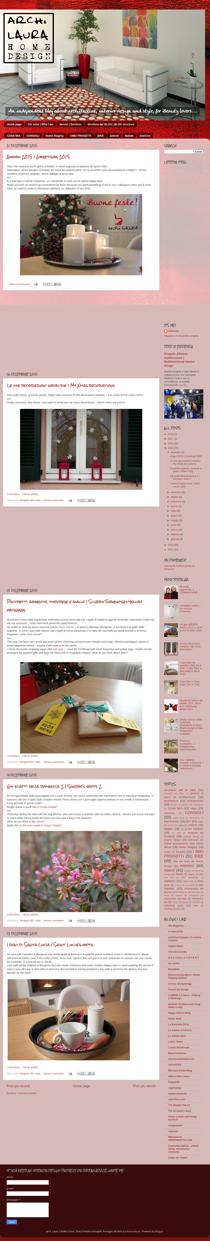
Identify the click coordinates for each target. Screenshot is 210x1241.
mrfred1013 (174, 1064)
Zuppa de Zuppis (177, 1157)
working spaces (172, 908)
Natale (179, 874)
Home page (14, 124)
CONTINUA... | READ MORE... (23, 494)
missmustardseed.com (181, 1059)
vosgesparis (175, 1125)
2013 (171, 549)
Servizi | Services (70, 124)
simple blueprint (177, 1093)
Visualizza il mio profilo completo (181, 336)
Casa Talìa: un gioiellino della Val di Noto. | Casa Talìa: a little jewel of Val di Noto (191, 668)
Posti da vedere (173, 895)
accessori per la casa (180, 790)
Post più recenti (18, 1086)
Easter (170, 825)
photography (191, 888)
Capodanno (198, 805)
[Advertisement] (36, 331)
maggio (175, 520)
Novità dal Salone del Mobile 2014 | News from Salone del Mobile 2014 (191, 704)
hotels (167, 852)
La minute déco (177, 1036)
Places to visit (184, 892)
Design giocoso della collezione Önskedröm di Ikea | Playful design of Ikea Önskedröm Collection (191, 726)
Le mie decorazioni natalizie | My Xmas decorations (61, 385)
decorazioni (171, 821)
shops (175, 902)
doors (200, 821)
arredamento (195, 800)
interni (169, 870)
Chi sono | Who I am (40, 124)
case (194, 808)
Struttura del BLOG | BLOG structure (111, 124)
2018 (171, 434)
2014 (171, 544)
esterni (114, 135)
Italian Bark (174, 1018)
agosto (175, 506)
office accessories (189, 878)
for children (195, 828)
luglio (174, 511)
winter (195, 906)
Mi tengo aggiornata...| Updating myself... (189, 589)
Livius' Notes (175, 1041)
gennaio (175, 539)
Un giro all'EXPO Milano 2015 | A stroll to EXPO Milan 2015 (191, 627)
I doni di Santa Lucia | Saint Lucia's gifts (50, 945)
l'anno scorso (66, 627)
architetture (171, 800)
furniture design (191, 836)
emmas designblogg (179, 983)
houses (180, 851)
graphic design (172, 840)
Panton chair (188, 881)
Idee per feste (181, 861)
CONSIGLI (33, 135)
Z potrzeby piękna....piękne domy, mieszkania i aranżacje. (183, 1148)
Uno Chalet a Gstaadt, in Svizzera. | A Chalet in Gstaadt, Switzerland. (191, 764)
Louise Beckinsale (178, 1047)
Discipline (174, 969)
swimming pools (173, 905)
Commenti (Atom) (26, 1093)
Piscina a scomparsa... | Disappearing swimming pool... (189, 745)
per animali (190, 885)
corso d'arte (178, 818)
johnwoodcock (133, 1231)
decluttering (195, 818)
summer (196, 902)
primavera (194, 895)
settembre (176, 501)
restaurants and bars (175, 898)
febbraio (175, 534)
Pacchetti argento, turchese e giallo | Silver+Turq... (185, 470)
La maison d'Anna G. (180, 1030)
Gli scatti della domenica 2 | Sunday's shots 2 (54, 786)
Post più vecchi (144, 1086)
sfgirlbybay (174, 1088)
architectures (187, 797)
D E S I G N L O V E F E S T (183, 957)
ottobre (175, 497)
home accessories (176, 843)
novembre (176, 492)
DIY (188, 821)
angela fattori (175, 946)
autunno (185, 805)
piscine (168, 892)
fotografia (193, 833)
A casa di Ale (175, 931)
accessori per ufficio (174, 793)
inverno (187, 871)
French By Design (178, 989)
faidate (129, 135)
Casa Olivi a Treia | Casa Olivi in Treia (190, 683)
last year (58, 649)
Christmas (169, 813)
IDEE (100, 135)
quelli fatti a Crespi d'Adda (40, 806)
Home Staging (55, 135)
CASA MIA (13, 135)
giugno (175, 515)
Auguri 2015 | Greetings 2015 (38, 157)
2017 (171, 438)
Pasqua (178, 885)
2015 (171, 448)
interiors (145, 135)
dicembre (176, 452)
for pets (176, 833)
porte (197, 892)
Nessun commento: (20, 284)
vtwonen (173, 1131)
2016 (171, 443)
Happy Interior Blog (179, 1013)
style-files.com (176, 1099)
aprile (174, 525)
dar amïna (174, 963)
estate (181, 825)
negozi (191, 874)
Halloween (193, 840)
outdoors (169, 881)
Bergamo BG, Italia (30, 500)
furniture (169, 836)
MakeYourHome (177, 1053)
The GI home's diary (179, 1111)
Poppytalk (174, 1082)
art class (174, 805)
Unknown (173, 331)
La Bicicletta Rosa (178, 1024)
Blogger (159, 1231)
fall (182, 829)
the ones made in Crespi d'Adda (41, 825)
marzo (174, 529)
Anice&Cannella (177, 952)
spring (185, 902)
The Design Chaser (179, 1105)
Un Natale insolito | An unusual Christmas (190, 608)
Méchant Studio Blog (180, 1070)
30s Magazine (176, 925)
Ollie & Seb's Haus (178, 1076)
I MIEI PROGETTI (80, 135)
